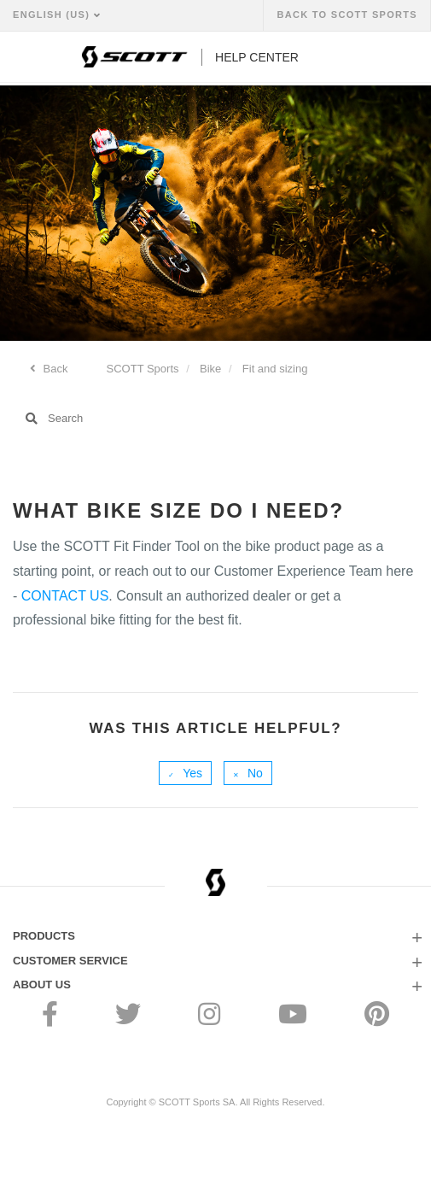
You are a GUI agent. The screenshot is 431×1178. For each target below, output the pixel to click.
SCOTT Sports (143, 368)
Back (54, 368)
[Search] (215, 418)
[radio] (185, 773)
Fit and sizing (275, 368)
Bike (210, 368)
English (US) (53, 14)
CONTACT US (65, 596)
